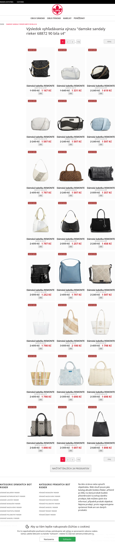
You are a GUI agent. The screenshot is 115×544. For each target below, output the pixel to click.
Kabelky (67, 18)
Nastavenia (49, 539)
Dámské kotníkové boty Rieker (12, 496)
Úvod (2, 24)
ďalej (109, 41)
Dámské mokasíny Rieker (10, 504)
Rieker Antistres (6, 2)
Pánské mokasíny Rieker (49, 493)
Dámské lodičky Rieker (9, 500)
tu (93, 534)
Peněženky (79, 18)
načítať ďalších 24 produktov (70, 468)
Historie (20, 2)
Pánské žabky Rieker (47, 515)
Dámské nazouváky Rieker (11, 507)
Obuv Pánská (54, 18)
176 (78, 42)
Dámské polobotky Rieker (10, 515)
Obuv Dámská (38, 18)
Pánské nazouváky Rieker (49, 496)
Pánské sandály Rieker (48, 507)
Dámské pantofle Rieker (10, 511)
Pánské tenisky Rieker (48, 511)
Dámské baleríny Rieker (10, 493)
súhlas (68, 531)
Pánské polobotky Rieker (49, 504)
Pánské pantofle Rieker (48, 500)
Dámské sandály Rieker (9, 518)
